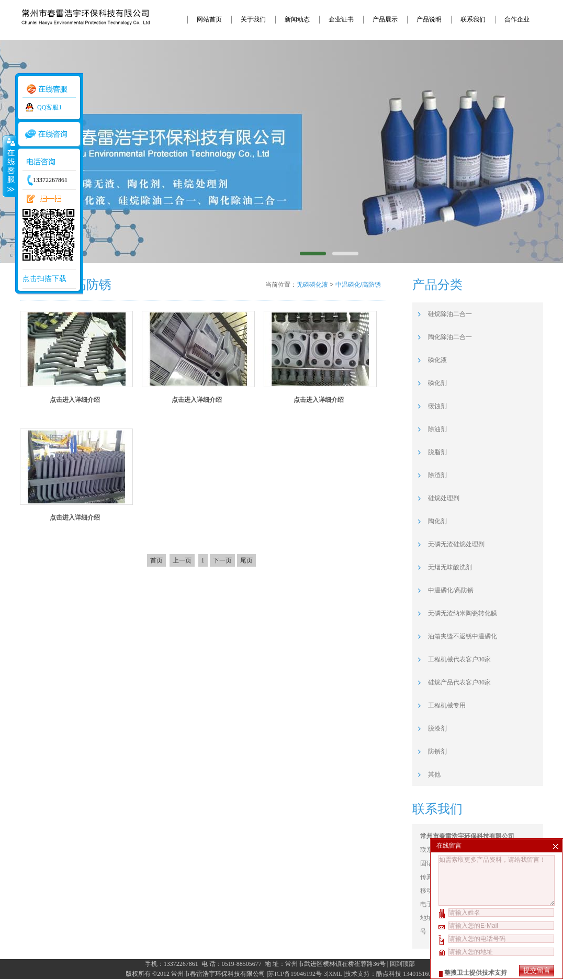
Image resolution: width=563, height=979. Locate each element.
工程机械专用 (447, 705)
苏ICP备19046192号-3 (297, 973)
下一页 (222, 560)
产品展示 (385, 19)
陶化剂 (437, 521)
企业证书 (341, 19)
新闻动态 (297, 19)
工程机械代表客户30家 (459, 659)
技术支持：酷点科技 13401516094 (391, 973)
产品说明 (429, 19)
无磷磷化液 (312, 284)
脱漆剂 (437, 728)
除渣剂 (437, 475)
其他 (434, 774)
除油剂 (437, 429)
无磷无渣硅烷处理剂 (456, 544)
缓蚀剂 (437, 406)
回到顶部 (402, 963)
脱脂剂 (437, 452)
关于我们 (253, 19)
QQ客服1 (49, 107)
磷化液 (437, 360)
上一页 (182, 560)
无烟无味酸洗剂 (450, 567)
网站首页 (209, 19)
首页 (156, 560)
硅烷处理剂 (443, 498)
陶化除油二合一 (450, 337)
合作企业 (517, 19)
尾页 (246, 560)
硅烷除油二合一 (450, 314)
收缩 (9, 166)
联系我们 (473, 19)
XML (335, 973)
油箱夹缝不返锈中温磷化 (462, 636)
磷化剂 (437, 383)
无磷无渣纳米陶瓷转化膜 (462, 613)
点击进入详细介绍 (75, 399)
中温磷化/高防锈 (358, 284)
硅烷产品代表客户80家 (459, 682)
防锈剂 (437, 751)
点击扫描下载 (44, 279)
